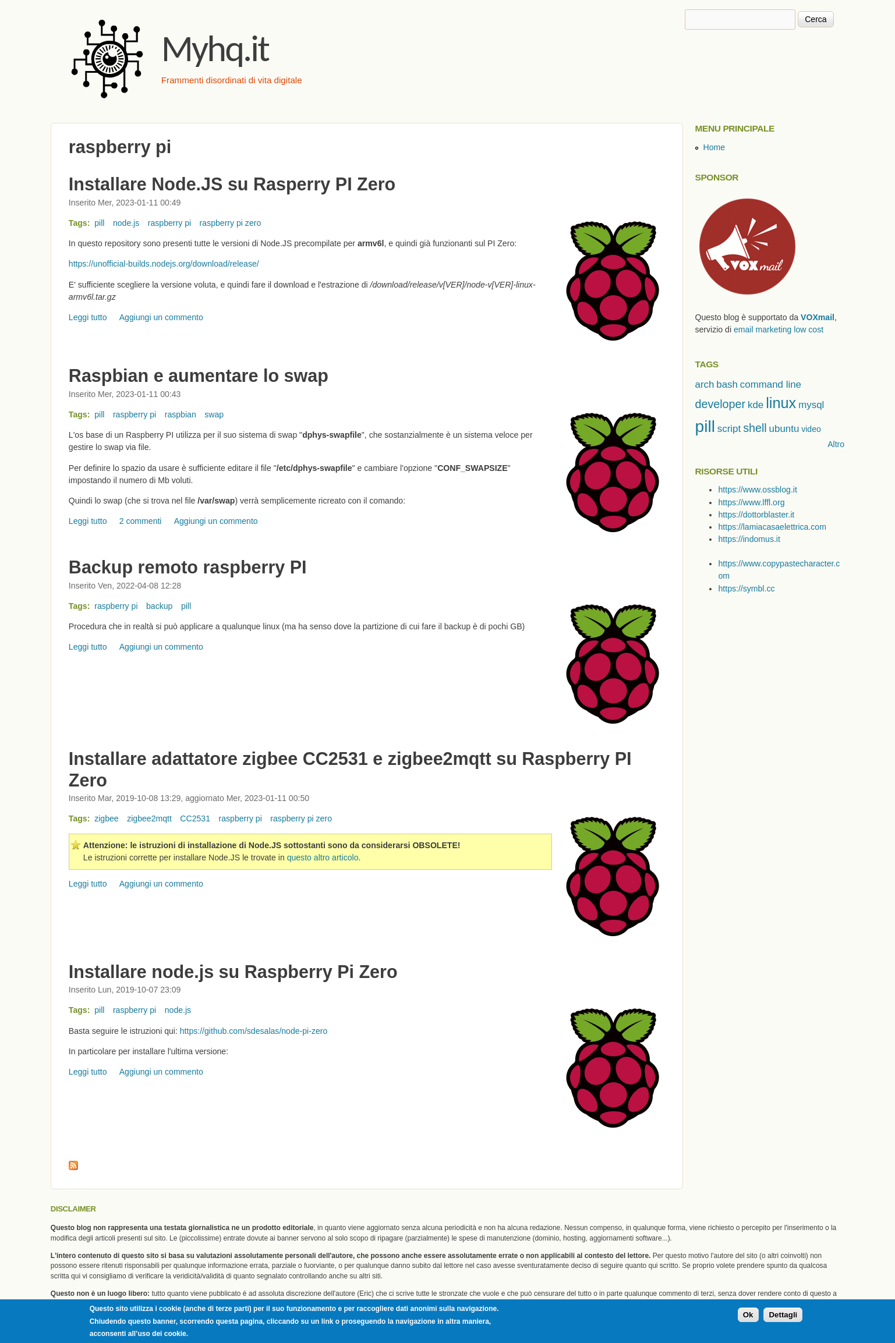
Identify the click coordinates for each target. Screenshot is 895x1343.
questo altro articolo (323, 857)
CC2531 (195, 818)
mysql (811, 404)
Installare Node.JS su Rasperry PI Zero (232, 184)
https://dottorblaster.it (756, 514)
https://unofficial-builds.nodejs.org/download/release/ (164, 263)
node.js (126, 223)
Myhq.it (214, 48)
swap (214, 414)
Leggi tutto (88, 317)
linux (781, 403)
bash (727, 384)
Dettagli (783, 1316)
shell (755, 427)
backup (159, 606)
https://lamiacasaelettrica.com (772, 526)
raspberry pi (169, 223)
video (811, 429)
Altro (835, 444)
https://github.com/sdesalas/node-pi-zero (254, 1031)
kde (755, 404)
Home (714, 147)
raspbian (180, 414)
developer (720, 404)
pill (99, 223)
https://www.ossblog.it (757, 489)
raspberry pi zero (230, 223)
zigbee (106, 818)
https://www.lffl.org (751, 502)
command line (770, 384)
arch (704, 384)
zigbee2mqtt (149, 818)
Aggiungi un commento (161, 317)
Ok (748, 1316)
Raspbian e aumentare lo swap (198, 375)
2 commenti (140, 521)
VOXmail (817, 317)
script (729, 428)
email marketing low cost (778, 329)
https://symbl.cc (746, 588)
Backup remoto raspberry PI (188, 567)
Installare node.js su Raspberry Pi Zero (233, 971)
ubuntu (784, 428)
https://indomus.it (749, 539)
